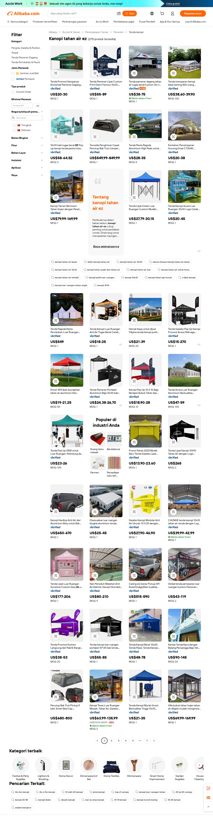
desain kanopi (66, 799)
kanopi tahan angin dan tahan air (102, 269)
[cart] (162, 14)
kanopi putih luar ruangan (99, 277)
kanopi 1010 (101, 285)
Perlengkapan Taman (96, 32)
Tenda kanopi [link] (136, 32)
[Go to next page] (154, 740)
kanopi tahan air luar (139, 269)
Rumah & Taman (71, 32)
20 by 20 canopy (182, 792)
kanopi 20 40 (20, 799)
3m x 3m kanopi (45, 792)
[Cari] (129, 13)
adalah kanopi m (21, 807)
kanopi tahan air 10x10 (129, 262)
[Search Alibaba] (82, 13)
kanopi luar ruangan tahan (150, 792)
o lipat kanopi (187, 277)
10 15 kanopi (118, 799)
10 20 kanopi (172, 799)
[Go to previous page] (97, 740)
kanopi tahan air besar (64, 262)
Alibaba (53, 32)
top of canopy (120, 792)
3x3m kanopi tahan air (97, 262)
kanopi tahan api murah (158, 277)
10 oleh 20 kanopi (72, 792)
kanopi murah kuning (145, 799)
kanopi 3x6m (43, 799)
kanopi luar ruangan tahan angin (69, 285)
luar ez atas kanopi (93, 799)
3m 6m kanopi (20, 792)
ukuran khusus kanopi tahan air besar (169, 262)
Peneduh (119, 32)
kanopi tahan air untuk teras (173, 269)
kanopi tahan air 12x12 (64, 269)
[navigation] (27, 386)
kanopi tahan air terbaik (65, 277)
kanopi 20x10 (129, 277)
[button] (119, 13)
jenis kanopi (97, 792)
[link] (208, 788)
